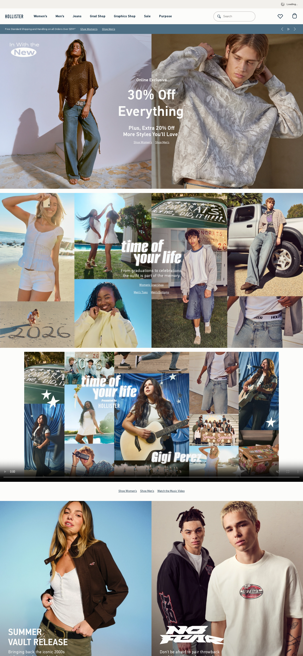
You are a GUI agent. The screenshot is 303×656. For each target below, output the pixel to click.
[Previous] (282, 29)
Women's (40, 16)
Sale (147, 16)
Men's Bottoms (160, 292)
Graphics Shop (125, 16)
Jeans (77, 16)
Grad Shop (97, 16)
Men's (60, 16)
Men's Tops (141, 292)
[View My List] (280, 16)
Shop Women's (88, 29)
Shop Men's (108, 29)
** (179, 133)
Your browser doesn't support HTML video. (151, 417)
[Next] (295, 29)
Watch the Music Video (171, 491)
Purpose (165, 16)
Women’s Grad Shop (151, 285)
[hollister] (16, 16)
